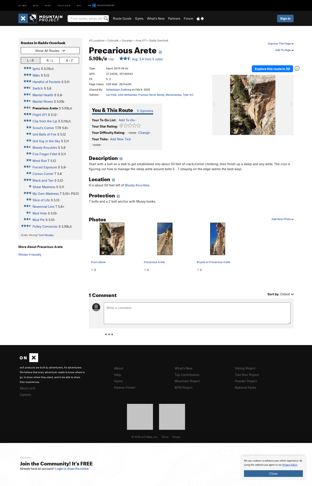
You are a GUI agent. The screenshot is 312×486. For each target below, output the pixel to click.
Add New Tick (120, 139)
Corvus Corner (43, 174)
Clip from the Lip (44, 121)
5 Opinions (145, 111)
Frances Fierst (147, 94)
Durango (127, 40)
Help (117, 375)
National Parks (245, 387)
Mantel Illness (42, 101)
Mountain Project (187, 381)
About (118, 368)
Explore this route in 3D (272, 69)
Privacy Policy (289, 465)
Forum (188, 18)
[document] (273, 468)
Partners (174, 18)
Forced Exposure (44, 167)
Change (144, 132)
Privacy (176, 436)
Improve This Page (281, 43)
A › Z (69, 60)
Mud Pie (38, 220)
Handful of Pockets (46, 82)
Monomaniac (174, 94)
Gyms (139, 18)
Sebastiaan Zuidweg (118, 89)
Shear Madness (43, 187)
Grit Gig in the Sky (46, 141)
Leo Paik (111, 94)
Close (273, 473)
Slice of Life (41, 200)
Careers (25, 394)
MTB (36, 5)
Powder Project (246, 381)
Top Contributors (187, 375)
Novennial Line (43, 206)
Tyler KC (188, 94)
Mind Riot (39, 161)
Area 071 (140, 40)
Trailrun (64, 5)
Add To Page (284, 50)
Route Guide (122, 18)
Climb (22, 5)
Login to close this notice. (72, 468)
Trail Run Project (247, 375)
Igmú (36, 68)
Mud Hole (39, 213)
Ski (79, 5)
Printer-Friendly (29, 254)
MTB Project (183, 387)
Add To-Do (127, 120)
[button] (216, 105)
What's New (156, 18)
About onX (27, 388)
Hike (48, 5)
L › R (30, 60)
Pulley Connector (45, 226)
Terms (165, 436)
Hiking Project (245, 368)
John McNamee (127, 94)
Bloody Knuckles (44, 147)
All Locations (96, 40)
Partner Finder (124, 387)
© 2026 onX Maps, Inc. (145, 436)
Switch (37, 88)
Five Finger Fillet (44, 154)
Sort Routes (46, 235)
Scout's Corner (43, 128)
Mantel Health (42, 95)
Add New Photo (282, 219)
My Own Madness (45, 193)
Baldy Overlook (159, 40)
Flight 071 (39, 115)
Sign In (285, 18)
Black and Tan (43, 180)
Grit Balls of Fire (44, 134)
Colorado (113, 40)
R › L (50, 60)
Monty (160, 94)
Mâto (36, 75)
